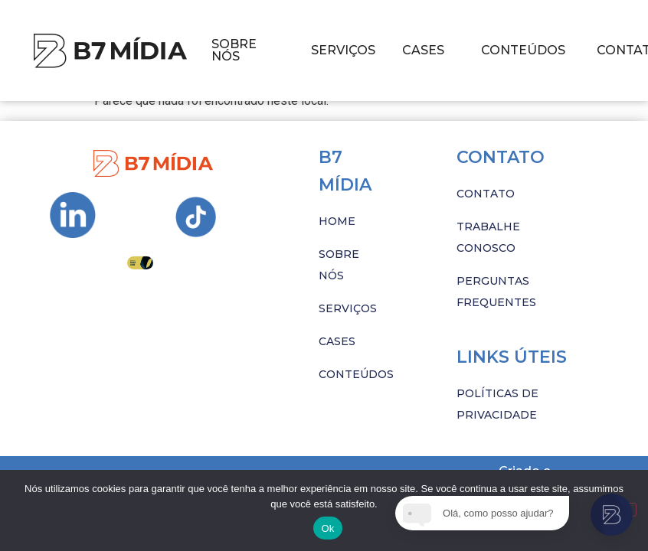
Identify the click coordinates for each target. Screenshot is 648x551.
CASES (423, 50)
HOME (337, 221)
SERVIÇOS (343, 50)
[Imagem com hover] (110, 51)
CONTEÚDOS (523, 50)
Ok (327, 528)
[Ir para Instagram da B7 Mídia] (73, 215)
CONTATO (486, 194)
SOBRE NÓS (234, 50)
